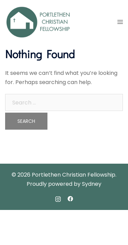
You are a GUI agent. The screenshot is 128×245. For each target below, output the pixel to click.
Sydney (91, 184)
